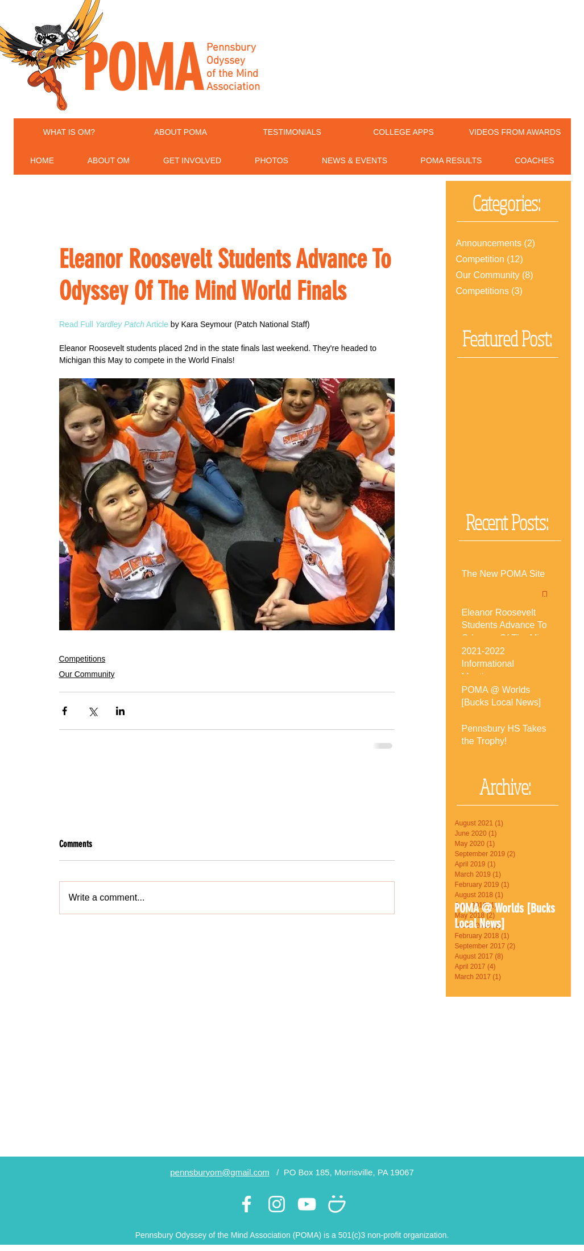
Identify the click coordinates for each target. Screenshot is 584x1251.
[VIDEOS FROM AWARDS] (515, 132)
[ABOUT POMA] (181, 132)
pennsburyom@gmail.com (219, 1172)
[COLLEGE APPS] (403, 132)
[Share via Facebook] (64, 710)
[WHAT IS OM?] (69, 132)
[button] (109, 161)
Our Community (87, 674)
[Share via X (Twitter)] (92, 710)
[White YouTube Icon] (307, 1204)
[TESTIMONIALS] (292, 132)
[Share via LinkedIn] (120, 710)
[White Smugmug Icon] (337, 1204)
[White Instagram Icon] (277, 1204)
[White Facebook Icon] (246, 1204)
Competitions (82, 658)
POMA (142, 68)
